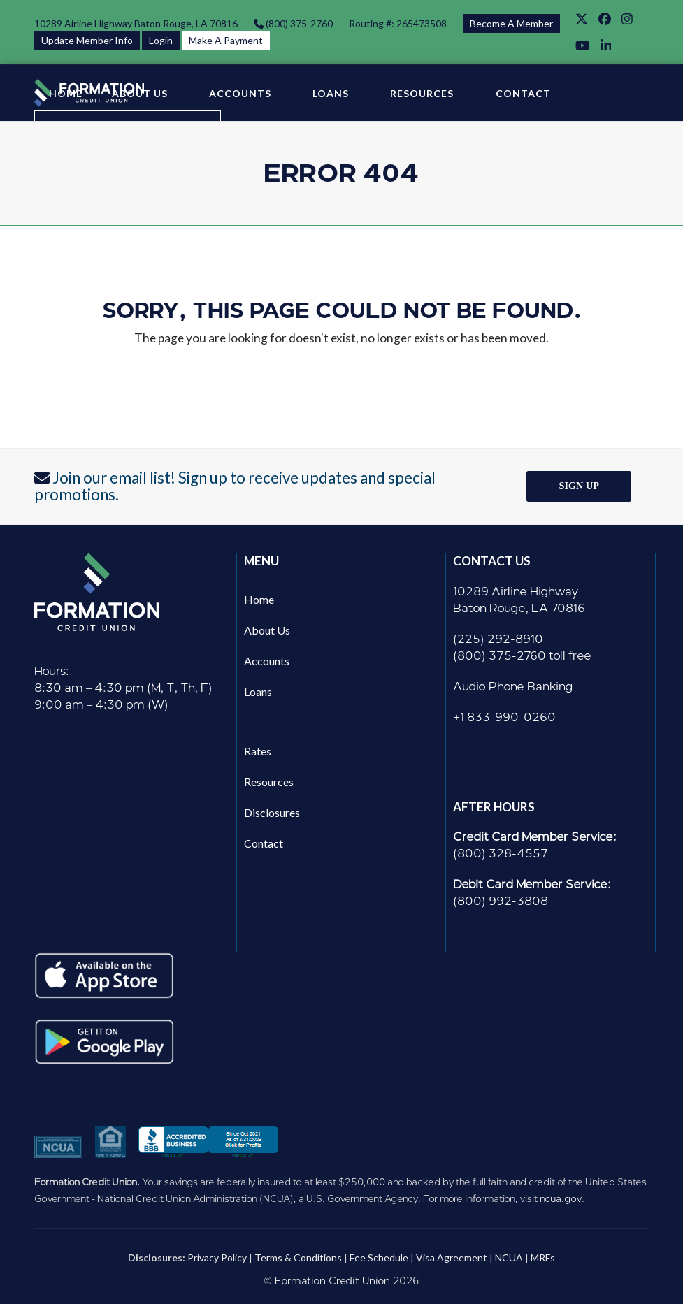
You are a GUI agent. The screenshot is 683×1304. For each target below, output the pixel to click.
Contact (263, 843)
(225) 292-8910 (498, 639)
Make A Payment (226, 40)
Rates (257, 751)
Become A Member (511, 23)
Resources (269, 781)
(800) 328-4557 (500, 853)
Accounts (266, 660)
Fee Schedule (379, 1257)
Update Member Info (87, 40)
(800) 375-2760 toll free (522, 655)
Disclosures (272, 812)
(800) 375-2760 (298, 23)
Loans (258, 691)
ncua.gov (561, 1198)
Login (161, 40)
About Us (267, 630)
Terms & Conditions (298, 1257)
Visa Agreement (451, 1257)
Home (259, 599)
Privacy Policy (217, 1257)
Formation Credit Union (332, 1281)
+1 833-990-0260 (504, 717)
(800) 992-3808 (500, 901)
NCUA (509, 1257)
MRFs (543, 1257)
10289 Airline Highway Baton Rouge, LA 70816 (136, 23)
